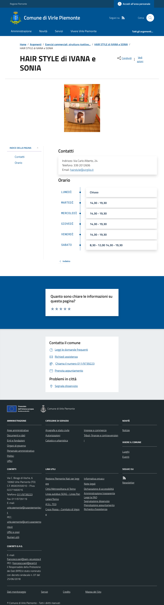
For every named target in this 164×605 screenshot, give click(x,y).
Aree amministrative (18, 430)
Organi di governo (16, 446)
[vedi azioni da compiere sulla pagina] (138, 59)
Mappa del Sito (93, 592)
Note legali (89, 484)
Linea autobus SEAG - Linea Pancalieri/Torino (62, 496)
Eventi (125, 457)
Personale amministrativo (20, 451)
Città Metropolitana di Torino (60, 489)
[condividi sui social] (124, 58)
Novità (43, 31)
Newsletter (128, 482)
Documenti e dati (16, 435)
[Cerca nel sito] (149, 18)
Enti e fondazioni (16, 440)
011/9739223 (25, 494)
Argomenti (35, 44)
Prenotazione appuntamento (99, 505)
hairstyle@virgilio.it (82, 170)
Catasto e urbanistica (56, 440)
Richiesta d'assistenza (95, 509)
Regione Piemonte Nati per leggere (62, 481)
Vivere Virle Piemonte (84, 31)
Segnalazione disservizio (97, 501)
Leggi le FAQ (90, 497)
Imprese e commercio (95, 430)
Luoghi (125, 452)
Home (23, 44)
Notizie (126, 430)
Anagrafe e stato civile (57, 430)
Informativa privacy (94, 478)
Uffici (9, 461)
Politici (10, 456)
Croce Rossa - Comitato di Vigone (62, 511)
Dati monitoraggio (16, 592)
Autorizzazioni (52, 435)
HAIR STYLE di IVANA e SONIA (111, 44)
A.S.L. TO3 (50, 504)
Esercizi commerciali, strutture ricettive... (68, 44)
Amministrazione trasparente (99, 493)
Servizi (59, 31)
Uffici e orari (13, 532)
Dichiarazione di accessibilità (99, 489)
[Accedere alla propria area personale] (134, 4)
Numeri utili (13, 537)
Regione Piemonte (18, 3)
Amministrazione (21, 31)
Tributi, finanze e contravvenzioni (101, 437)
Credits (66, 592)
